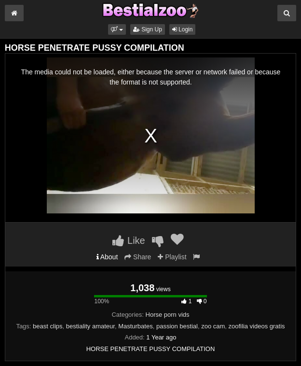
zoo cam (213, 326)
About (107, 257)
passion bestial (177, 326)
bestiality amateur (90, 326)
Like (128, 240)
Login (182, 29)
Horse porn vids (168, 314)
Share (137, 257)
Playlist (172, 257)
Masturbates (135, 326)
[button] (117, 29)
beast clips (47, 326)
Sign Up (147, 29)
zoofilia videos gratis (257, 326)
